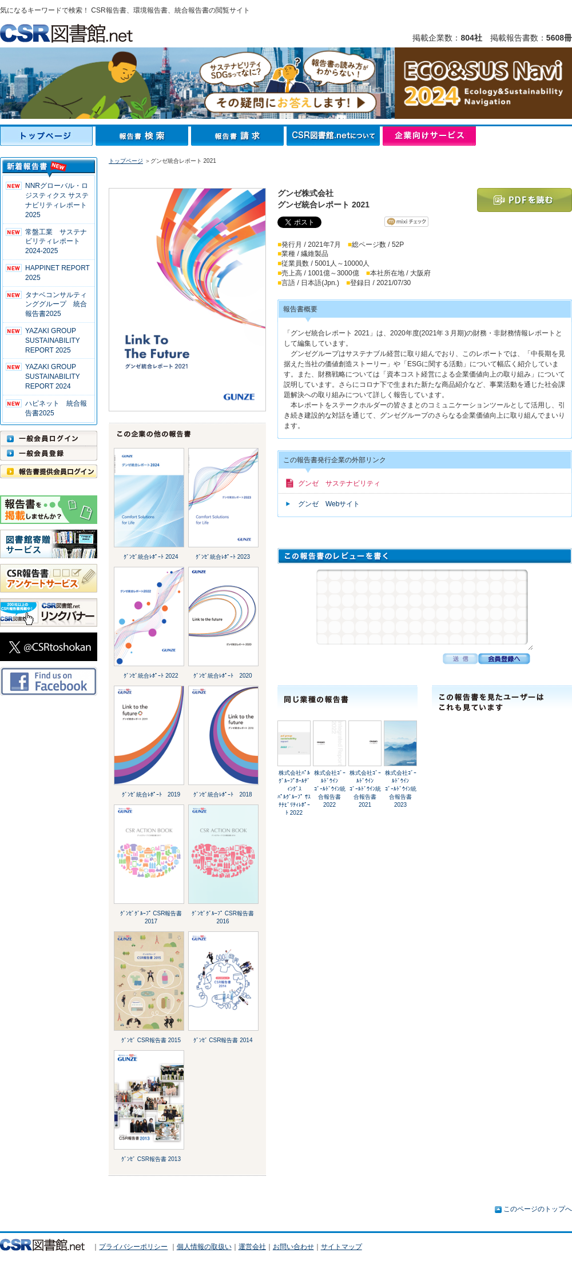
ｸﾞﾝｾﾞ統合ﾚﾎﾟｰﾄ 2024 (151, 557)
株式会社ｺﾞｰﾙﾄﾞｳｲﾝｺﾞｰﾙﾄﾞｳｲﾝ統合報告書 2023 (400, 789)
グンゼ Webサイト (329, 504)
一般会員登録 (48, 453)
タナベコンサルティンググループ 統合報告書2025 (56, 304)
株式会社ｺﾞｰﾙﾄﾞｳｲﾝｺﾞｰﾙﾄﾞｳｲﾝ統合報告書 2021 (365, 789)
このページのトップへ (537, 1209)
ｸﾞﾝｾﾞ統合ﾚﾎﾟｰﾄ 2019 (151, 794)
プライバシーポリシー (133, 1247)
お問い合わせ (293, 1247)
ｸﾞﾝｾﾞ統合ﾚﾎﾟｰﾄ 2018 (222, 794)
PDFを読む (524, 200)
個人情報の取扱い (204, 1247)
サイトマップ (341, 1247)
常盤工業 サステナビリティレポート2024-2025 (56, 241)
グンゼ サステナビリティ (339, 483)
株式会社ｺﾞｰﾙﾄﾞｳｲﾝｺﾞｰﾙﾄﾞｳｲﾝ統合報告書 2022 (329, 789)
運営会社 (252, 1247)
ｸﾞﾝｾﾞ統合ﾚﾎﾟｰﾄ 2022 (151, 675)
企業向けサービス (429, 136)
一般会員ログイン (48, 438)
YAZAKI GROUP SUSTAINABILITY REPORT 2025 (52, 340)
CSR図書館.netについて (335, 136)
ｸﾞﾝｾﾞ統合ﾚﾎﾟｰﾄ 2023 (223, 557)
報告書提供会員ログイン (48, 471)
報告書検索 (143, 136)
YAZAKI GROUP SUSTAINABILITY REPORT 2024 (52, 376)
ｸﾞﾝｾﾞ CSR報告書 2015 (151, 1040)
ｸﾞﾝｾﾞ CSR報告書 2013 (151, 1159)
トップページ (48, 136)
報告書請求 (239, 136)
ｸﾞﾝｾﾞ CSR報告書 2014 (223, 1040)
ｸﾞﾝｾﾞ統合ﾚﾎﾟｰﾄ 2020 (222, 675)
